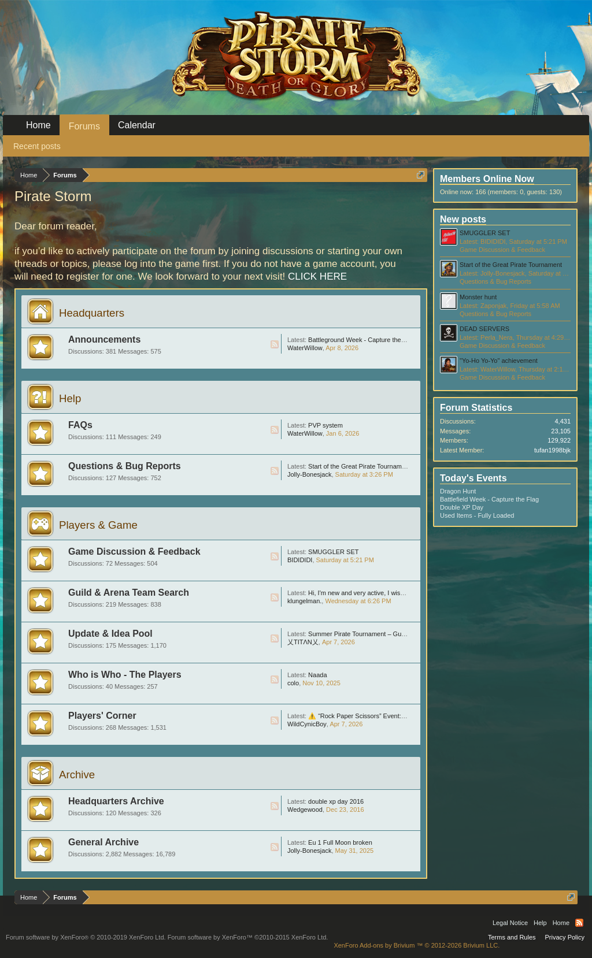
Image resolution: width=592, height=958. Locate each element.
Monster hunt (478, 297)
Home (38, 125)
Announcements (104, 339)
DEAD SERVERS (484, 328)
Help (70, 398)
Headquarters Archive (116, 801)
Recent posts (37, 146)
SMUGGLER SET (333, 551)
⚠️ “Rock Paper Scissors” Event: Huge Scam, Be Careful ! (390, 715)
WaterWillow (305, 347)
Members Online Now (487, 179)
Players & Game (98, 525)
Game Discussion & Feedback (134, 551)
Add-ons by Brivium (417, 945)
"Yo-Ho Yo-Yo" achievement (499, 360)
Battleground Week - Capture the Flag (361, 339)
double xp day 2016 (336, 801)
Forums (84, 126)
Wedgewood (305, 809)
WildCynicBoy (307, 724)
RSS (275, 344)
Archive (77, 774)
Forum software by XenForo (86, 937)
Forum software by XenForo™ (248, 937)
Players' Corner (102, 716)
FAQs (80, 425)
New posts (463, 219)
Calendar (137, 125)
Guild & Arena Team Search (128, 592)
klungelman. (304, 600)
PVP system (325, 425)
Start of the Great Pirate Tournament (359, 466)
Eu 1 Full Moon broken (340, 842)
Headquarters (91, 313)
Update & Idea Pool (110, 633)
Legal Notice (510, 922)
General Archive (103, 842)
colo (293, 682)
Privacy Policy (564, 937)
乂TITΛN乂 (303, 641)
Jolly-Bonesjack (309, 474)
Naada (317, 674)
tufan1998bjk (552, 450)
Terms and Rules (512, 937)
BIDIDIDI (299, 559)
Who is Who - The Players (125, 674)
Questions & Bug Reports (124, 466)
